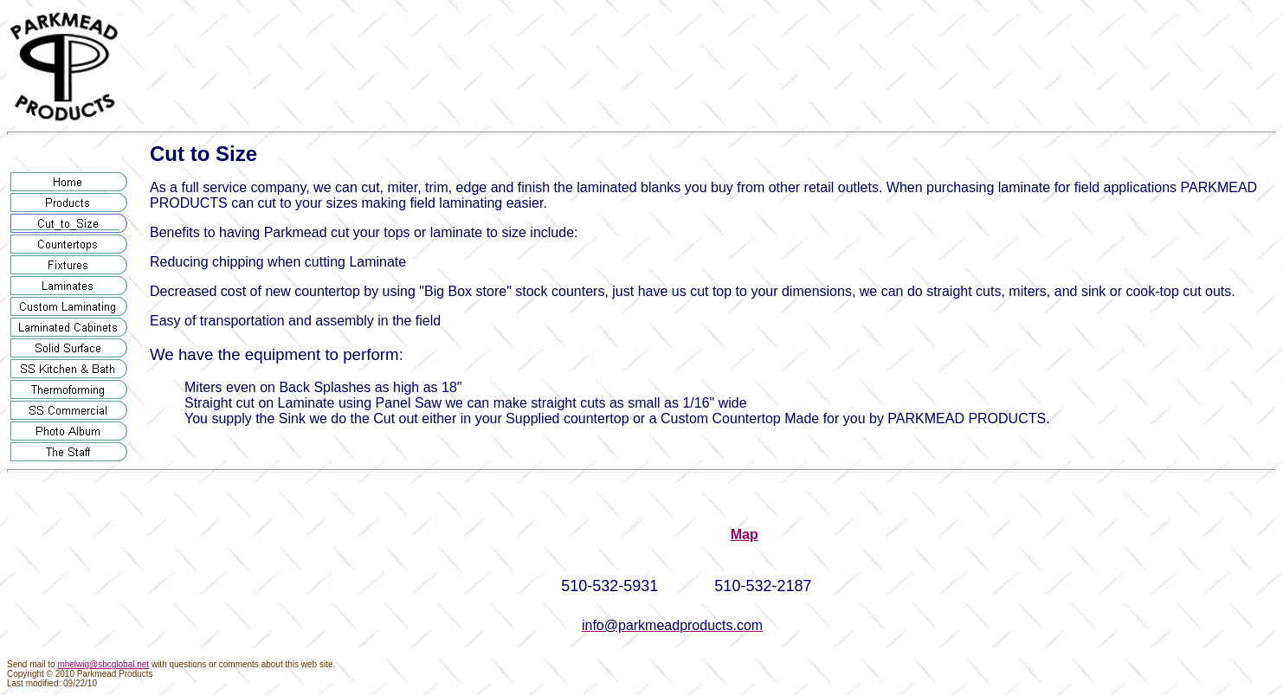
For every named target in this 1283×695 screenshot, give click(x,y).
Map (744, 534)
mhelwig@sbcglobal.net (103, 664)
